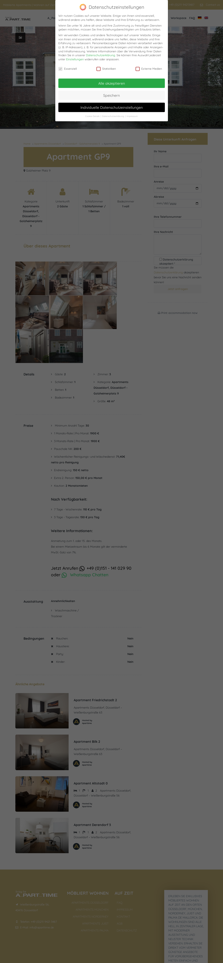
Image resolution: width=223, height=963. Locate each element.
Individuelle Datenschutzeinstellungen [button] (111, 107)
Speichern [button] (111, 95)
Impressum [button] (132, 116)
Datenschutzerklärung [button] (113, 116)
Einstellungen (75, 59)
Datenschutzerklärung (100, 55)
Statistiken (106, 69)
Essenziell (67, 69)
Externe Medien (149, 69)
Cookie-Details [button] (92, 116)
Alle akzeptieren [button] (111, 83)
